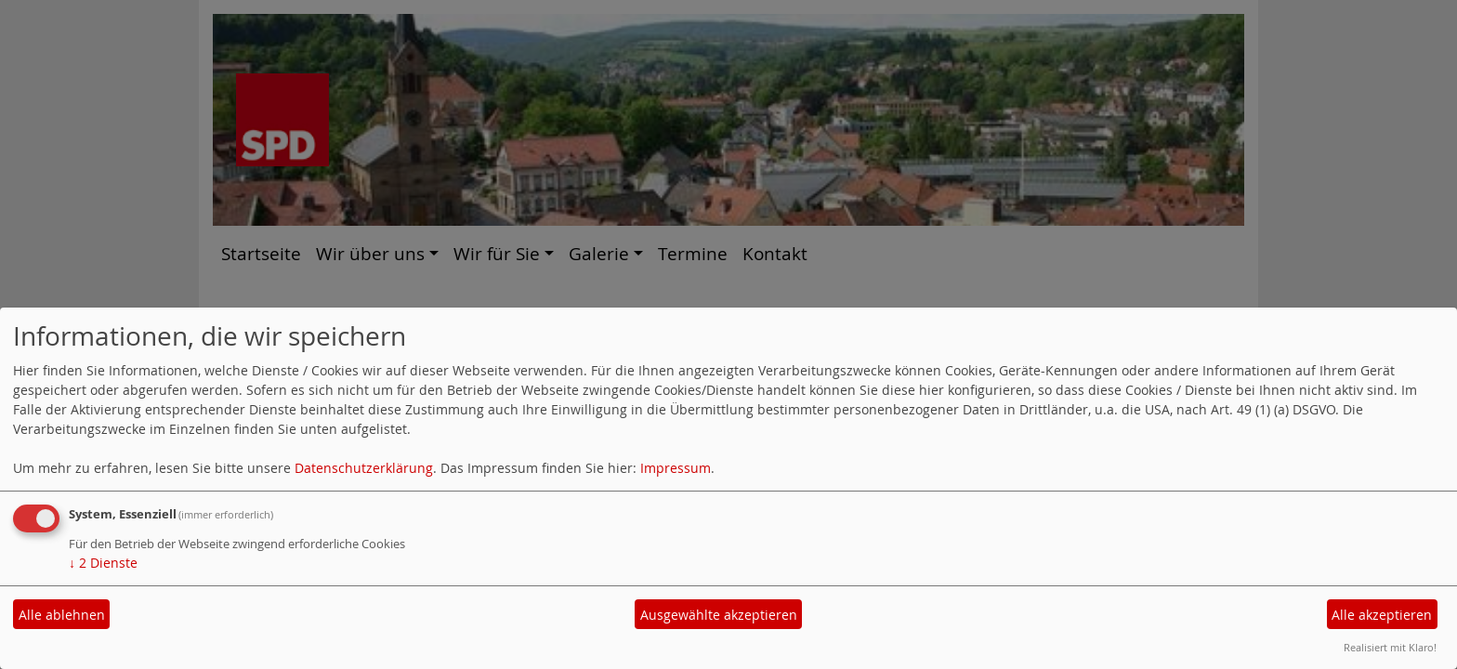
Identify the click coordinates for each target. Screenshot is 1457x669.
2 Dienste (103, 562)
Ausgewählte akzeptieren (718, 614)
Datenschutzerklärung (364, 468)
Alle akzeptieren (1382, 614)
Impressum (675, 468)
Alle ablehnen (62, 614)
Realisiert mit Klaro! (1390, 647)
